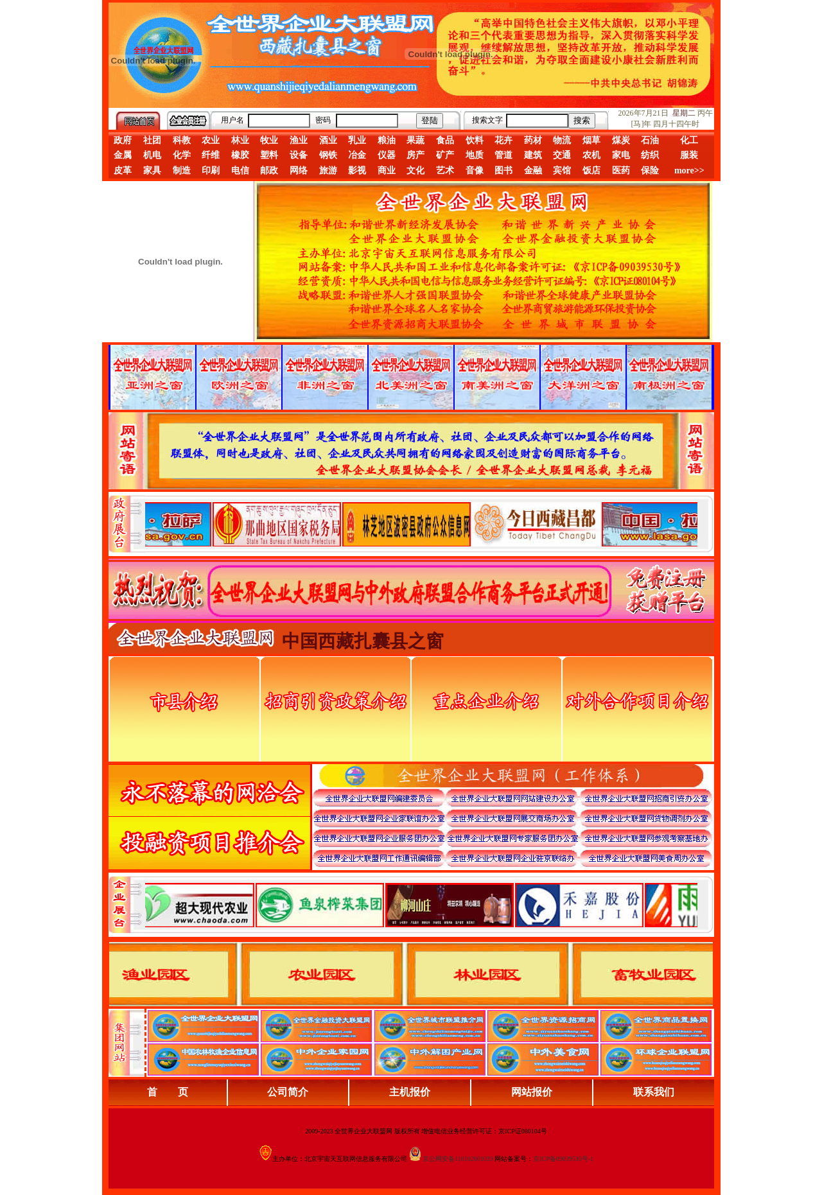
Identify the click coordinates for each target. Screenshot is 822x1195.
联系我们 (653, 1091)
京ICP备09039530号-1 (563, 1158)
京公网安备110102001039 (458, 1158)
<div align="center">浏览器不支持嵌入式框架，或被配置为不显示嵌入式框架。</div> (421, 904)
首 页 (167, 1091)
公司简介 (287, 1091)
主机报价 (409, 1091)
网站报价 (531, 1091)
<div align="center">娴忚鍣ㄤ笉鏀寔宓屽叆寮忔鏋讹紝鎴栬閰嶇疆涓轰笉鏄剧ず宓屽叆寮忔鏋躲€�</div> (421, 524)
